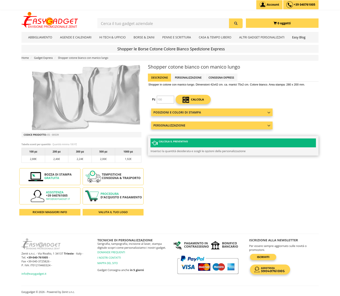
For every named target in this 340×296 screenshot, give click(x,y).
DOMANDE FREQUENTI (111, 252)
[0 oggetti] (282, 23)
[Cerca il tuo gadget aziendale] (236, 23)
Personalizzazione (188, 77)
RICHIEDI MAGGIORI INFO (50, 212)
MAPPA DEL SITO (107, 263)
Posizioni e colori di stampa (211, 112)
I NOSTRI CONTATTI (109, 258)
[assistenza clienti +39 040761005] (301, 4)
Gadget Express (43, 58)
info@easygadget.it (58, 199)
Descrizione (159, 77)
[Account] (269, 4)
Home (25, 58)
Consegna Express (221, 77)
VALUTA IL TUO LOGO (113, 212)
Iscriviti (263, 257)
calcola (193, 100)
